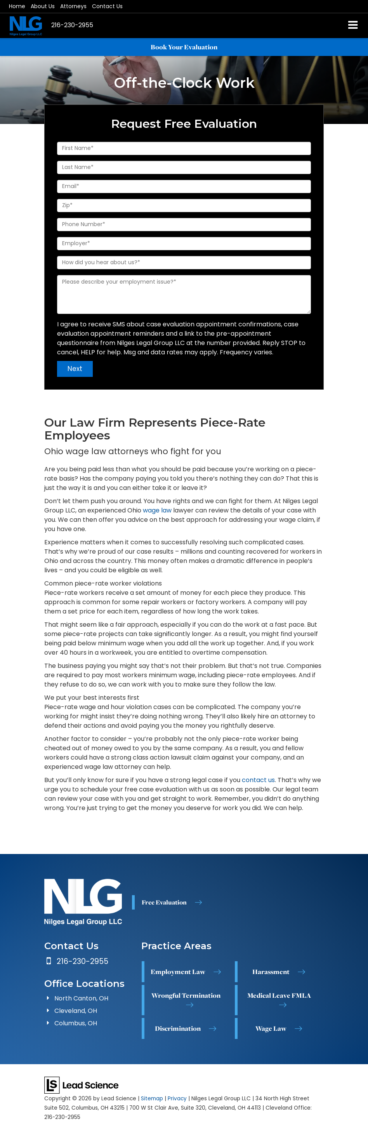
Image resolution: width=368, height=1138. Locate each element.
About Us (43, 6)
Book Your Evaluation (184, 47)
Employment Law (178, 971)
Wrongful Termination (185, 995)
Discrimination (178, 1028)
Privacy (177, 1098)
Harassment (271, 971)
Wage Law (270, 1028)
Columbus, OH (75, 1023)
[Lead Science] (81, 1084)
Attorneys (73, 6)
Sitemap (152, 1098)
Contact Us (107, 6)
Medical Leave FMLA (279, 995)
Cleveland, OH (75, 1010)
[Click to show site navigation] (353, 25)
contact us (258, 780)
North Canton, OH (81, 998)
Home (17, 6)
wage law (157, 510)
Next (75, 368)
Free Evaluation (164, 902)
